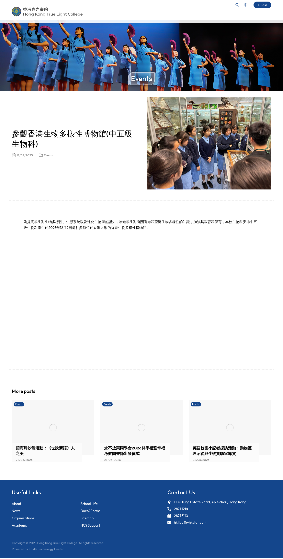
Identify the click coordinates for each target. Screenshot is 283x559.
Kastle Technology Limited (46, 550)
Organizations (23, 518)
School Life (89, 503)
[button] (261, 392)
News (16, 511)
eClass (262, 5)
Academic (20, 526)
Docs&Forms (91, 511)
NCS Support (90, 526)
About (17, 503)
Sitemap (87, 518)
